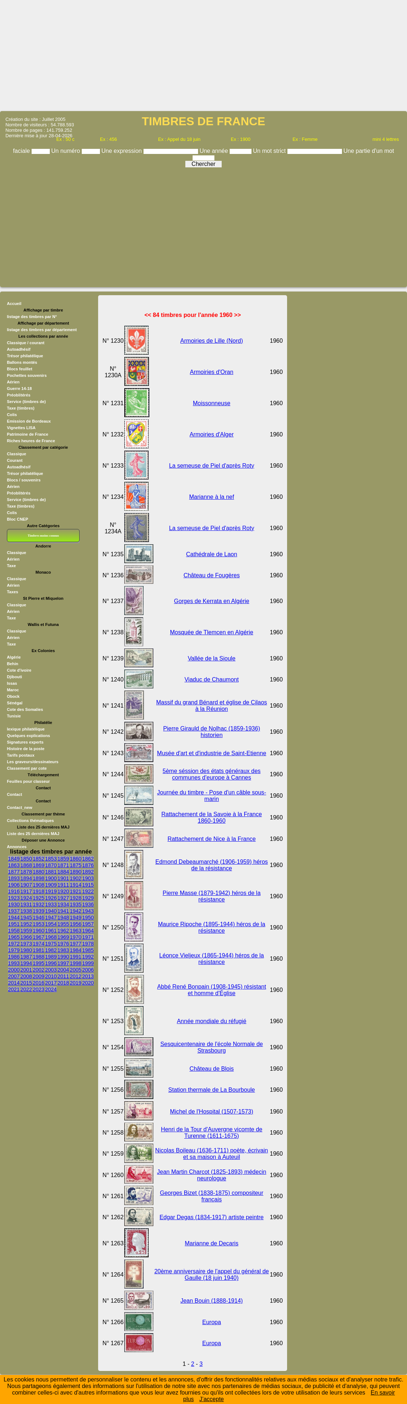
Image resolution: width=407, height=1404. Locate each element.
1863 (14, 865)
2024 (51, 989)
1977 (75, 944)
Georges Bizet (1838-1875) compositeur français (211, 1196)
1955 (63, 924)
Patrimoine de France (27, 434)
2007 (14, 976)
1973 (26, 944)
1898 (38, 878)
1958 (14, 930)
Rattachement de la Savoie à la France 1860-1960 (211, 817)
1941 (63, 911)
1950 (88, 917)
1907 (26, 885)
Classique (16, 454)
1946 (38, 917)
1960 (38, 930)
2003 (51, 970)
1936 (88, 904)
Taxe (11, 565)
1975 (51, 944)
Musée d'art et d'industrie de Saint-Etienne (211, 753)
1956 (75, 924)
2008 (26, 976)
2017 (51, 983)
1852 (38, 859)
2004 (63, 970)
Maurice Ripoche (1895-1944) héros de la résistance (211, 927)
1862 (88, 859)
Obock (13, 696)
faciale (22, 151)
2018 (63, 983)
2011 (63, 976)
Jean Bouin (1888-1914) (211, 1301)
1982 (51, 950)
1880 (38, 872)
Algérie (14, 657)
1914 (75, 885)
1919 (51, 891)
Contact (14, 794)
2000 (14, 970)
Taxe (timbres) (21, 408)
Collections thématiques (30, 820)
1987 (26, 957)
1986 (14, 957)
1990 (63, 957)
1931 (26, 904)
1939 (38, 911)
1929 (88, 898)
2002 (38, 970)
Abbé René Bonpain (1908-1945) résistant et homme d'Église (211, 990)
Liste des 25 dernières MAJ (33, 833)
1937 (14, 911)
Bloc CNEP (17, 519)
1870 (51, 865)
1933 (51, 904)
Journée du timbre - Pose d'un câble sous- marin (211, 795)
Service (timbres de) (26, 401)
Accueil (14, 303)
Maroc (13, 690)
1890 (75, 872)
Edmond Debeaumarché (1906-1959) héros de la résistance (212, 865)
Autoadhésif (19, 349)
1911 (63, 885)
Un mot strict (270, 151)
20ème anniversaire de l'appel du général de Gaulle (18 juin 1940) (211, 1274)
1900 (51, 878)
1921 (75, 891)
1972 (14, 944)
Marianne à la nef (211, 497)
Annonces (17, 847)
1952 (26, 924)
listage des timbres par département (42, 329)
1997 (63, 963)
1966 (26, 937)
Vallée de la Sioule (211, 658)
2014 (14, 983)
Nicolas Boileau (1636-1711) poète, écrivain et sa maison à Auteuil (211, 1153)
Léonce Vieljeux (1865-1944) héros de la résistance (211, 958)
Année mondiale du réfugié (211, 1021)
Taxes (12, 592)
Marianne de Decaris (211, 1243)
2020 (88, 983)
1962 (63, 930)
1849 (14, 859)
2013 (88, 976)
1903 (88, 878)
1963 (75, 930)
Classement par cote (27, 768)
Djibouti (14, 677)
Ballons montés (22, 362)
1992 (88, 957)
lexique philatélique (26, 729)
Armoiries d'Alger (212, 434)
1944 (14, 917)
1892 (88, 872)
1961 (51, 930)
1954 (51, 924)
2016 (38, 983)
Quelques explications (28, 735)
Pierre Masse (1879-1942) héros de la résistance (212, 896)
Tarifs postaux (21, 755)
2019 (75, 983)
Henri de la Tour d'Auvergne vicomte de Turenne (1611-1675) (211, 1132)
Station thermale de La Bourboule (211, 1090)
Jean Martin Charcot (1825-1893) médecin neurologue (211, 1175)
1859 (63, 859)
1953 (38, 924)
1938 (26, 911)
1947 (51, 917)
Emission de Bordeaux (29, 421)
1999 (88, 963)
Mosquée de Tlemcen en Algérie (211, 632)
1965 (14, 937)
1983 (63, 950)
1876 (88, 865)
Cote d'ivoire (19, 670)
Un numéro (66, 151)
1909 (51, 885)
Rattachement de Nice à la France (212, 839)
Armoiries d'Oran (212, 372)
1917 (26, 891)
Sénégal (15, 703)
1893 (14, 878)
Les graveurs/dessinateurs (33, 762)
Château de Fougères (212, 575)
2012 (75, 976)
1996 (51, 963)
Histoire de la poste (25, 748)
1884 (63, 872)
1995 (38, 963)
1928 (75, 898)
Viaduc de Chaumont (212, 679)
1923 (14, 898)
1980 (26, 950)
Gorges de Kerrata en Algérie (211, 601)
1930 (14, 904)
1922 (88, 891)
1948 (63, 917)
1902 (75, 878)
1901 (63, 878)
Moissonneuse (211, 403)
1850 (26, 859)
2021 (14, 989)
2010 (51, 976)
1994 (26, 963)
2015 (26, 983)
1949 (75, 917)
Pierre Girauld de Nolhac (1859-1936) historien (211, 731)
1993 (14, 963)
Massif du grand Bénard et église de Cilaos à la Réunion (211, 705)
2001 (26, 970)
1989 (51, 957)
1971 (88, 937)
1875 (75, 865)
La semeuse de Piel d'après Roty (211, 466)
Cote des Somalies (25, 709)
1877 (14, 872)
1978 (88, 944)
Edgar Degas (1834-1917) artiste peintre (211, 1217)
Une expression (122, 151)
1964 (88, 930)
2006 (88, 970)
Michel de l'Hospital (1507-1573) (211, 1111)
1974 (38, 944)
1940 (51, 911)
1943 (88, 911)
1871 (63, 865)
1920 (63, 891)
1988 (38, 957)
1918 (38, 891)
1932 (38, 904)
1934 (63, 904)
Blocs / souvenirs (24, 480)
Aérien (13, 382)
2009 (38, 976)
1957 (88, 924)
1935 (75, 904)
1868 (26, 865)
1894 (26, 878)
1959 (26, 930)
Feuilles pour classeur (28, 781)
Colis (12, 414)
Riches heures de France (31, 441)
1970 (75, 937)
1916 (14, 891)
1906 (14, 885)
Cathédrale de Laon (211, 554)
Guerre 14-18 (19, 388)
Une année (215, 151)
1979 (14, 950)
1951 (14, 924)
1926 (51, 898)
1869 (38, 865)
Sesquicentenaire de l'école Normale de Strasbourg (211, 1047)
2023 (38, 989)
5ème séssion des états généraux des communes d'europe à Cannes (212, 774)
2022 (26, 989)
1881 (51, 872)
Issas (12, 683)
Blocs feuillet (19, 369)
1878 (26, 872)
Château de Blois (211, 1069)
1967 (38, 937)
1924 (26, 898)
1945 (26, 917)
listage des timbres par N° (32, 316)
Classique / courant (25, 343)
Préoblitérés (19, 395)
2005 (75, 970)
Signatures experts (25, 742)
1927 (63, 898)
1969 (63, 937)
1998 (75, 963)
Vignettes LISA (21, 428)
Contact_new (19, 807)
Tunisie (14, 716)
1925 (38, 898)
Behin (12, 664)
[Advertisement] (203, 55)
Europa (211, 1322)
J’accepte (211, 1399)
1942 (75, 911)
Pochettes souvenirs (27, 375)
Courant (15, 460)
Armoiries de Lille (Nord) (211, 341)
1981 (38, 950)
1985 (88, 950)
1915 (88, 885)
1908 (38, 885)
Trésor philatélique (25, 356)
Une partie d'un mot (368, 151)
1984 (75, 950)
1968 (51, 937)
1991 (75, 957)
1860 (75, 859)
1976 (63, 944)
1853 (51, 859)
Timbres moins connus (43, 535)
